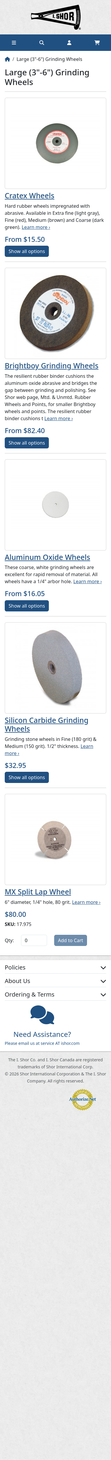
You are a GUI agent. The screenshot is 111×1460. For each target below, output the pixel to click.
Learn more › (36, 227)
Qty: (9, 940)
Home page (55, 17)
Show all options (27, 251)
